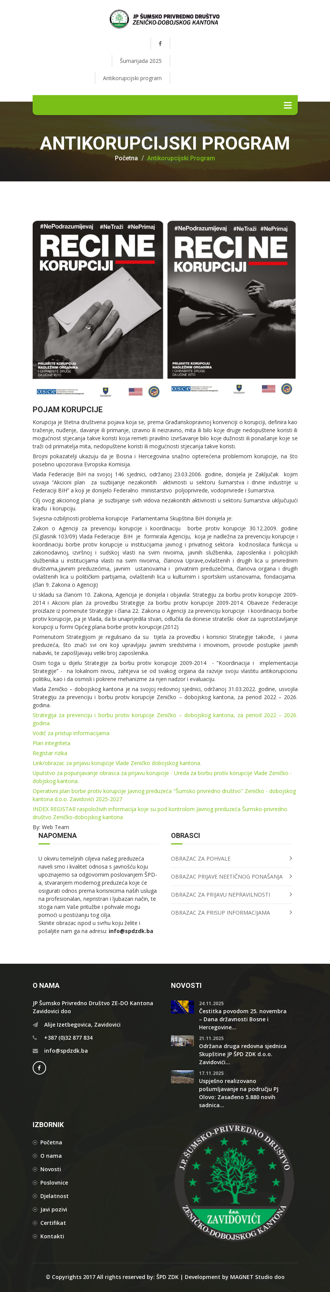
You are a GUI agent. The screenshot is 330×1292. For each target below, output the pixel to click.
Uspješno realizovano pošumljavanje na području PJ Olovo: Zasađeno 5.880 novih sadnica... (239, 1093)
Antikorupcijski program (132, 78)
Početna (126, 158)
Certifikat (53, 1222)
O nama (51, 1155)
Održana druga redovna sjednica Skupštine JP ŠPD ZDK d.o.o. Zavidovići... (243, 1054)
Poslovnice (54, 1182)
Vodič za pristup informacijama (72, 733)
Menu (287, 105)
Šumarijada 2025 (141, 60)
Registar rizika (50, 753)
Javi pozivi (53, 1209)
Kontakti (52, 1236)
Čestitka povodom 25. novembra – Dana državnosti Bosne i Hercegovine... (243, 1019)
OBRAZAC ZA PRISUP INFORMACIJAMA (220, 912)
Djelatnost (54, 1196)
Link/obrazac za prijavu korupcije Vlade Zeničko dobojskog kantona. (118, 763)
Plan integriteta (51, 743)
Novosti (50, 1169)
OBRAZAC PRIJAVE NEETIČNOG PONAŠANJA (227, 876)
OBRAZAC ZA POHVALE (201, 858)
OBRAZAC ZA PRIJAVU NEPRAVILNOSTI (220, 894)
